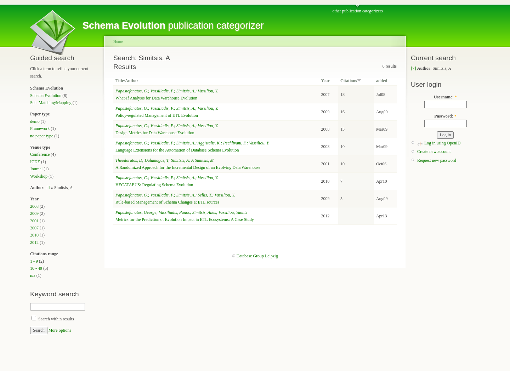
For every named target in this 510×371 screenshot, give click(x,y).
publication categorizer (173, 25)
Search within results (53, 318)
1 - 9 (34, 261)
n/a (32, 275)
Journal (36, 168)
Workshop (38, 176)
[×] (413, 68)
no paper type (41, 135)
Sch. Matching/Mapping (51, 102)
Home (118, 41)
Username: (445, 97)
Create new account (434, 151)
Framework (40, 128)
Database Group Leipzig (257, 255)
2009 (34, 213)
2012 (34, 242)
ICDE (35, 161)
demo (35, 121)
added (381, 80)
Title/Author (126, 80)
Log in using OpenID (442, 143)
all (48, 187)
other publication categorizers (357, 10)
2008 (34, 206)
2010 (34, 235)
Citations (351, 80)
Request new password (436, 160)
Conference (40, 154)
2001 (34, 220)
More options (60, 330)
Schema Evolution (45, 95)
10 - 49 (36, 268)
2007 (34, 228)
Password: (445, 116)
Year (325, 80)
